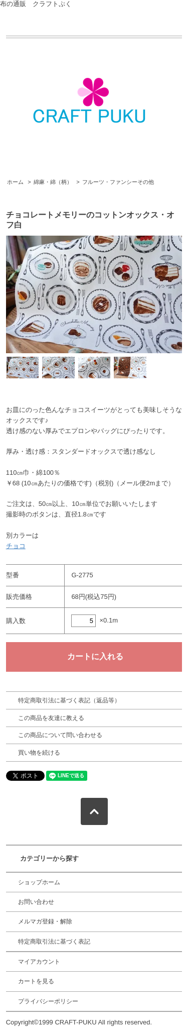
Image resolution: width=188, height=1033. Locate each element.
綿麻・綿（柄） (53, 182)
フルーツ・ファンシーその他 (118, 182)
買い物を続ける (39, 752)
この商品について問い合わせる (60, 735)
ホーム (15, 182)
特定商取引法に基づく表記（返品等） (69, 700)
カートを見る (36, 981)
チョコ (16, 546)
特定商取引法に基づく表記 (54, 941)
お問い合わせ (36, 901)
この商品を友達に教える (51, 717)
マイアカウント (39, 961)
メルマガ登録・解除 (45, 921)
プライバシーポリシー (48, 1001)
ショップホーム (39, 882)
